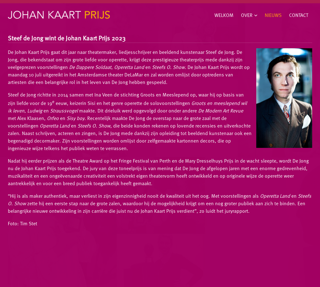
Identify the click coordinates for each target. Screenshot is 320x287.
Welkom (223, 15)
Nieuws (273, 15)
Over (246, 15)
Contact (298, 15)
